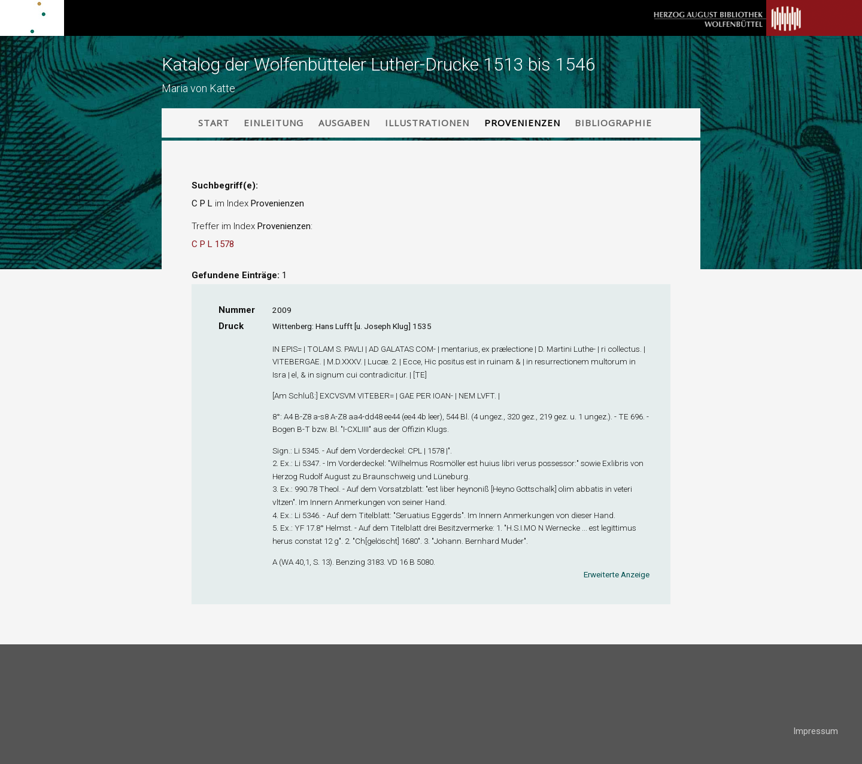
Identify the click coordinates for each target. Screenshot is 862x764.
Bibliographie (613, 123)
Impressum (815, 731)
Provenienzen (522, 123)
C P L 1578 (213, 244)
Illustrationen (427, 123)
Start (213, 123)
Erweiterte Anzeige (616, 574)
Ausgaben (344, 123)
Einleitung (273, 123)
